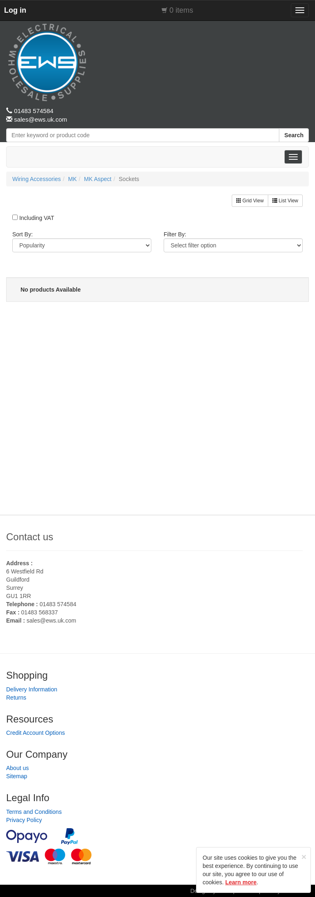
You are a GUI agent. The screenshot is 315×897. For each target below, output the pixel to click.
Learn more (240, 882)
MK (72, 179)
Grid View (250, 201)
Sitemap (16, 776)
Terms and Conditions (34, 812)
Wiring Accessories (36, 179)
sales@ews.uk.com (51, 620)
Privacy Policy (24, 820)
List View (285, 201)
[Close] (303, 856)
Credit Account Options (35, 732)
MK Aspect (98, 179)
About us (17, 768)
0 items (181, 10)
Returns (16, 697)
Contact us (29, 536)
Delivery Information (31, 689)
